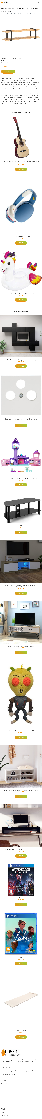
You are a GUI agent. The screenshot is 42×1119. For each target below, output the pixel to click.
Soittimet (3, 1093)
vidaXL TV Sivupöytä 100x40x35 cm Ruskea (21, 646)
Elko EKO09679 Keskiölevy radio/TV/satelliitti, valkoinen (21, 419)
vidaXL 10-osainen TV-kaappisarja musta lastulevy (21, 360)
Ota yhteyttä (4, 1115)
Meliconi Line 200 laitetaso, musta (21, 526)
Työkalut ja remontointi (7, 1099)
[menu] (39, 2)
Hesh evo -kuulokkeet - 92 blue (21, 236)
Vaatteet (3, 1102)
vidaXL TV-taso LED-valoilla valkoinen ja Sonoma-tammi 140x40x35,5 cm (21, 586)
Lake (21, 957)
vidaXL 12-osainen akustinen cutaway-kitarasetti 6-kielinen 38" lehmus (21, 162)
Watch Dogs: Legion (21, 898)
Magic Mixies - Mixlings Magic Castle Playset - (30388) (21, 478)
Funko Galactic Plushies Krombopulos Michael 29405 (21, 731)
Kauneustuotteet (6, 1087)
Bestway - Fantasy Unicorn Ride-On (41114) (21, 293)
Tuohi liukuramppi (21, 1031)
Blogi (2, 1112)
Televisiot (18, 58)
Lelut (2, 1090)
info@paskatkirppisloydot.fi (9, 1074)
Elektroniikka (12, 58)
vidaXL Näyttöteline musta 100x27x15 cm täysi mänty (21, 849)
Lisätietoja (8, 71)
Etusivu (3, 13)
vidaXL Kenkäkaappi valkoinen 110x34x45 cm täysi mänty (21, 790)
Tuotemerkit (4, 1096)
